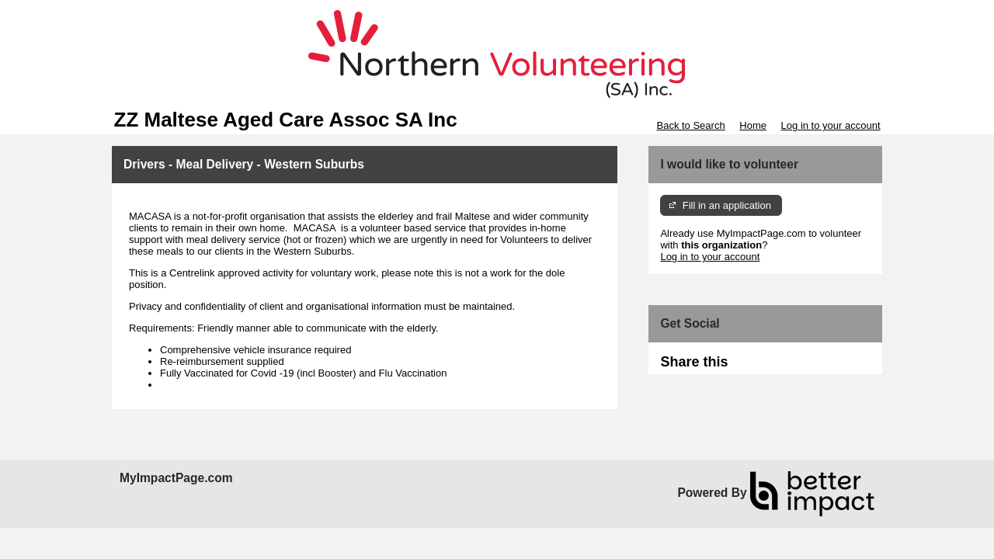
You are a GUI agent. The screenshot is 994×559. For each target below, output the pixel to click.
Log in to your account (831, 125)
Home (752, 125)
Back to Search (690, 125)
